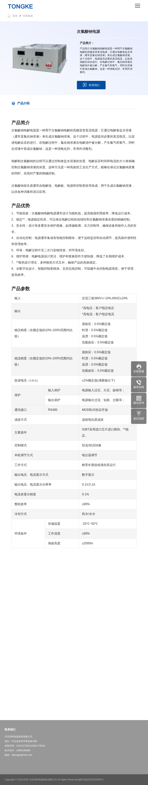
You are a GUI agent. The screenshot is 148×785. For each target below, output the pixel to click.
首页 (13, 15)
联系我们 (91, 85)
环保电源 (28, 15)
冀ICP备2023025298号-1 (91, 779)
